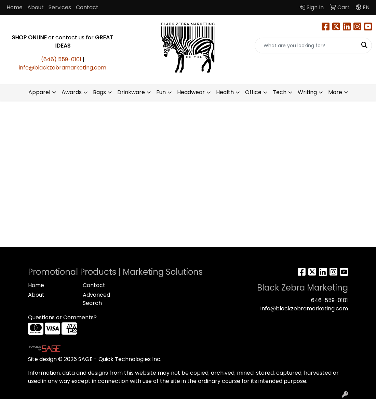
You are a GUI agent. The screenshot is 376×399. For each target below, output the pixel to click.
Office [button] (253, 92)
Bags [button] (99, 92)
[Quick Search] (306, 45)
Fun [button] (161, 92)
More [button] (335, 92)
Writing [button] (307, 92)
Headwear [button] (191, 92)
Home (14, 7)
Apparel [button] (39, 92)
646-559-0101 (329, 300)
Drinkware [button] (131, 92)
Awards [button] (72, 92)
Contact (87, 7)
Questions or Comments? (62, 317)
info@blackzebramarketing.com (62, 68)
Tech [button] (279, 92)
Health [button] (225, 92)
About (35, 7)
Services (60, 7)
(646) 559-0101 (61, 59)
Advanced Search (96, 299)
